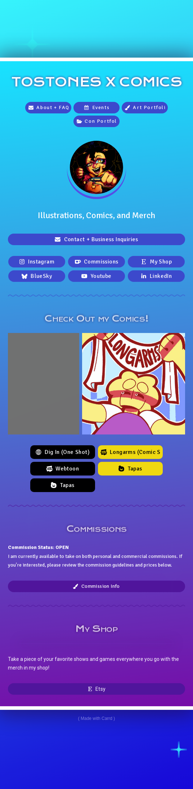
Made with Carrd (96, 718)
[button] (48, 108)
